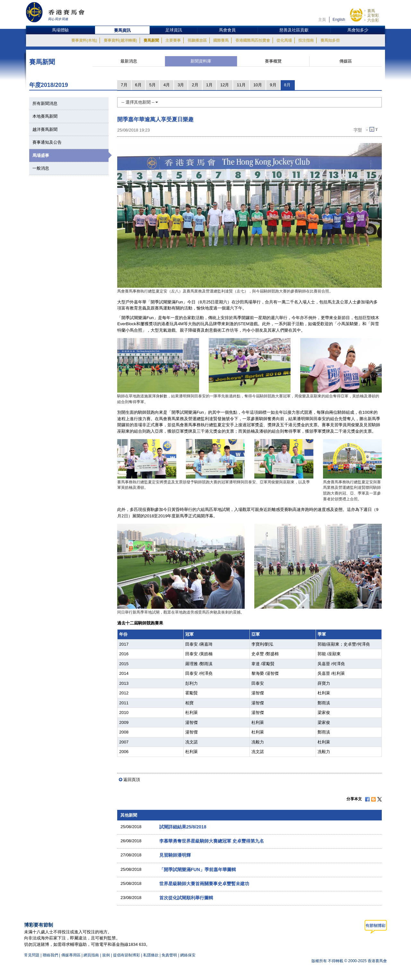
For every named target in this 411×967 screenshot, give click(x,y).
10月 (257, 84)
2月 (195, 84)
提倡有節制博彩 (126, 955)
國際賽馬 (221, 40)
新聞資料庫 (200, 61)
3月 (181, 84)
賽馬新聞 (151, 40)
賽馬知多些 (330, 40)
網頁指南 (91, 955)
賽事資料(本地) (84, 40)
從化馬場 (284, 40)
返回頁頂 (131, 779)
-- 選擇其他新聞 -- (139, 102)
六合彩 (373, 20)
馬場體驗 (60, 30)
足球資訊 (173, 30)
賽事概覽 (273, 61)
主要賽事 (173, 40)
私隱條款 (151, 955)
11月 (241, 84)
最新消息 (128, 61)
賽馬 (371, 11)
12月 (224, 84)
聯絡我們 (50, 955)
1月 (209, 84)
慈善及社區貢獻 (294, 30)
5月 (152, 84)
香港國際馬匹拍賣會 (252, 40)
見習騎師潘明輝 (175, 855)
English (339, 19)
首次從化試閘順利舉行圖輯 (186, 897)
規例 (106, 955)
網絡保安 (188, 955)
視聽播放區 (197, 40)
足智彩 (373, 15)
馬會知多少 (357, 30)
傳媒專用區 (71, 955)
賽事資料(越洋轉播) (120, 40)
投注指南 (306, 40)
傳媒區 (345, 61)
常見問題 (31, 955)
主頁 (322, 19)
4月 (166, 84)
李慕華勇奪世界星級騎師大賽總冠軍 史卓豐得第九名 (211, 841)
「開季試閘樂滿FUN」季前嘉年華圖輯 (197, 869)
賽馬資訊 (122, 30)
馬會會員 (227, 30)
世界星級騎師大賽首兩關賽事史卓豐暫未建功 (204, 883)
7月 (124, 84)
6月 (138, 84)
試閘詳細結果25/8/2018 (182, 826)
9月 (273, 84)
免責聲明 (169, 955)
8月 (287, 84)
